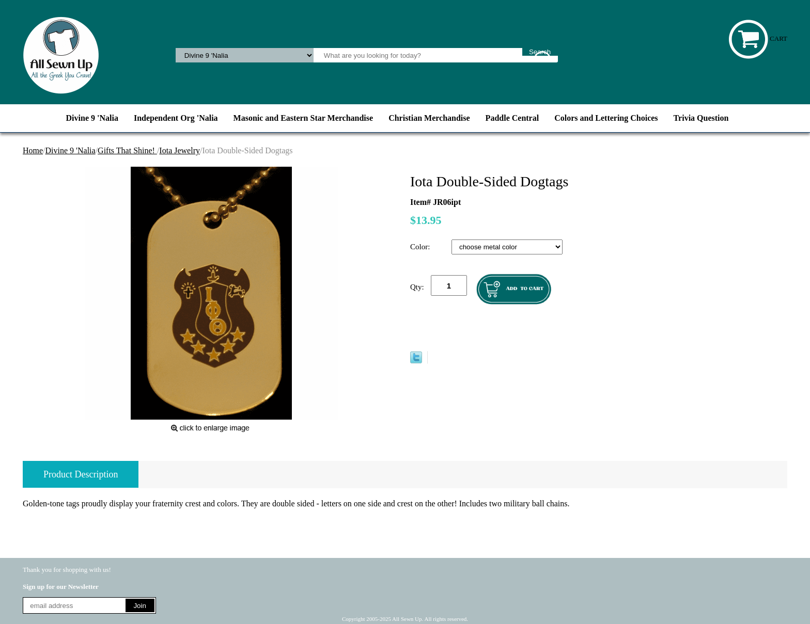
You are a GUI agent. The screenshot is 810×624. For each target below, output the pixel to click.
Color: (421, 247)
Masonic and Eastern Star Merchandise (303, 118)
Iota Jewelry (179, 150)
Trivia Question (701, 118)
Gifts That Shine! (127, 150)
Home (33, 150)
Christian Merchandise (429, 118)
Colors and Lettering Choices (606, 118)
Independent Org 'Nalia (176, 118)
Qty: (417, 287)
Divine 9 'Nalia (92, 118)
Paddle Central (512, 118)
